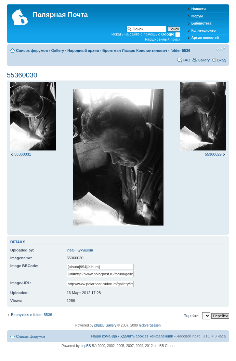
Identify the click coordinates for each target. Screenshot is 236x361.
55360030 (22, 75)
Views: (16, 301)
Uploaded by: (22, 250)
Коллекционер (203, 30)
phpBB (86, 346)
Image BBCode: (24, 266)
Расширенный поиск (163, 39)
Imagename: (21, 258)
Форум (196, 16)
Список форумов (32, 50)
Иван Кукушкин (80, 250)
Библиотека (201, 23)
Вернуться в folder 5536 (31, 315)
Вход (221, 60)
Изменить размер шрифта (221, 49)
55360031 (22, 154)
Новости (198, 9)
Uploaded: (19, 293)
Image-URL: (20, 283)
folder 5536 (180, 50)
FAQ (186, 60)
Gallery (57, 50)
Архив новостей (205, 38)
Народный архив (83, 50)
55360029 (213, 154)
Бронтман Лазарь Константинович (134, 50)
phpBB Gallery (105, 325)
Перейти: (192, 316)
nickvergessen (150, 325)
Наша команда (104, 336)
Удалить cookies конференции (146, 336)
